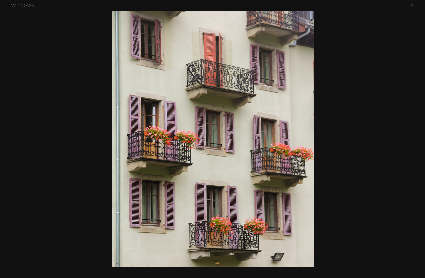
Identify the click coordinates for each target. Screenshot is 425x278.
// (412, 5)
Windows (22, 5)
